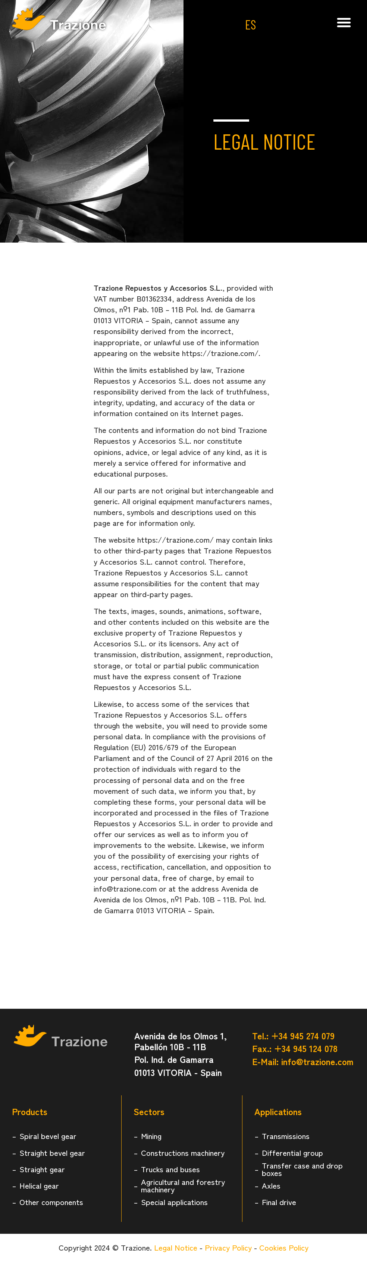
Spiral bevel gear (47, 1135)
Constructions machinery (183, 1152)
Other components (51, 1201)
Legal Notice (175, 1247)
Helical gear (39, 1185)
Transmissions (286, 1135)
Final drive (279, 1201)
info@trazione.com (317, 1061)
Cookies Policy (283, 1247)
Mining (151, 1135)
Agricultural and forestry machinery (183, 1185)
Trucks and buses (170, 1168)
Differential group (292, 1152)
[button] (344, 22)
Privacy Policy (228, 1247)
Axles (271, 1185)
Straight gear (42, 1168)
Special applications (174, 1201)
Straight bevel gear (52, 1152)
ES (250, 24)
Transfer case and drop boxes (302, 1169)
